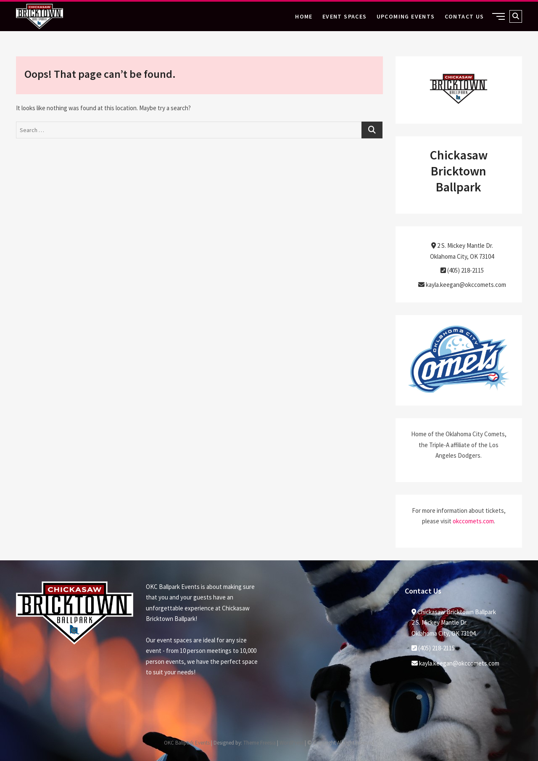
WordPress (291, 742)
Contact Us (464, 16)
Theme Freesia (259, 742)
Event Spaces (344, 16)
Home (304, 16)
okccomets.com (473, 521)
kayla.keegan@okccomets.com (462, 285)
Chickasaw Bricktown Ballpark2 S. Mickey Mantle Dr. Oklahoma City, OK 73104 (453, 622)
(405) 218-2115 (462, 270)
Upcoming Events (406, 16)
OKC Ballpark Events (187, 742)
